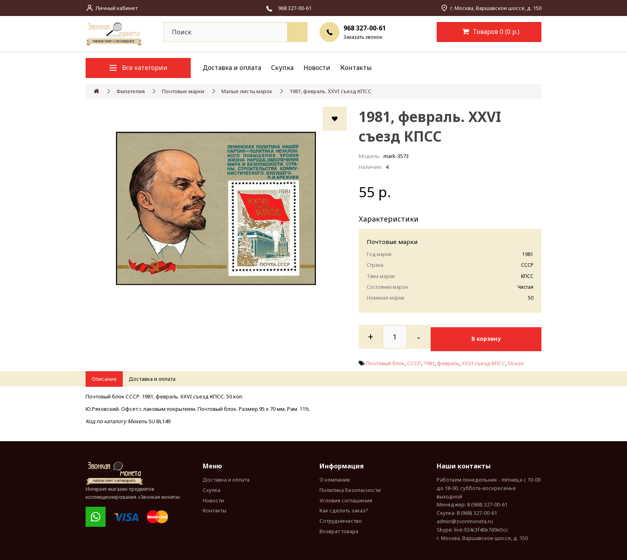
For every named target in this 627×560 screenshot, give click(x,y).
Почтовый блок (385, 360)
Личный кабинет (117, 8)
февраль (448, 360)
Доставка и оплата (232, 67)
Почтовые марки (183, 91)
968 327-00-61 (364, 28)
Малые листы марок (247, 91)
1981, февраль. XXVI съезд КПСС (330, 91)
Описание (104, 376)
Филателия (130, 91)
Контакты (356, 67)
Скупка (282, 67)
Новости (317, 67)
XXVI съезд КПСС (483, 360)
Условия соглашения (345, 498)
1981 (429, 360)
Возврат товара (338, 528)
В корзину (492, 336)
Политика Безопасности (350, 487)
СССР (414, 360)
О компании (334, 477)
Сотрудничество (340, 518)
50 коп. (516, 360)
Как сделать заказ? (343, 508)
